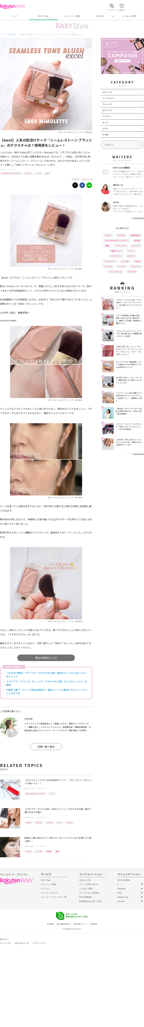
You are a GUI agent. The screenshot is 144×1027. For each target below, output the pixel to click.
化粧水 (137, 261)
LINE (119, 893)
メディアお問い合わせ (88, 884)
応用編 (49, 851)
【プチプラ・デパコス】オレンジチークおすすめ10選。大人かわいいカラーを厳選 (46, 683)
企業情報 (50, 924)
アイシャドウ (121, 245)
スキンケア (107, 92)
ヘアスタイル (115, 256)
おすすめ (38, 822)
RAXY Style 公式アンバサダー (11, 173)
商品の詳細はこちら (46, 657)
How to (28, 822)
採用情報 (93, 924)
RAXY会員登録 (123, 880)
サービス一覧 (5, 943)
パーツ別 (38, 851)
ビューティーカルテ (49, 893)
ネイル (105, 122)
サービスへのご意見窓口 (89, 893)
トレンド (135, 245)
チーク (38, 173)
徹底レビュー (116, 251)
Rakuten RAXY (12, 6)
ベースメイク (12, 169)
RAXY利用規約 (85, 897)
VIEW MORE (137, 218)
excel (47, 173)
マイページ (45, 889)
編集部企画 (135, 235)
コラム (105, 128)
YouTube (121, 901)
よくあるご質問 (130, 16)
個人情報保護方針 (64, 924)
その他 (105, 134)
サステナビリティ (40, 943)
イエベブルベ (110, 261)
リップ (52, 794)
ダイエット (136, 266)
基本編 (137, 240)
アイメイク (107, 104)
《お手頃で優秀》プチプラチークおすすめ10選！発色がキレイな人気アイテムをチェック (46, 674)
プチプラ (28, 173)
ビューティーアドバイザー (52, 897)
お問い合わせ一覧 (22, 943)
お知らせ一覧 (84, 880)
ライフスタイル (116, 271)
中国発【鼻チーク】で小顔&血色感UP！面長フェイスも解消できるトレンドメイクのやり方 (46, 691)
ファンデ (121, 266)
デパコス (69, 822)
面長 (57, 851)
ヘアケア (106, 116)
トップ (14, 16)
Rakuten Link (122, 897)
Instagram (121, 889)
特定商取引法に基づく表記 (90, 901)
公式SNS (100, 16)
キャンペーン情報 (72, 16)
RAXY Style (43, 16)
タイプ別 (131, 271)
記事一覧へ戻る (46, 746)
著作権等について (80, 924)
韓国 (107, 245)
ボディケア (107, 110)
